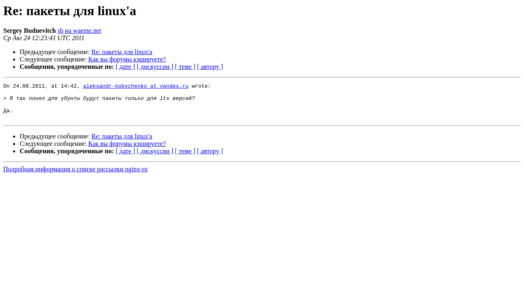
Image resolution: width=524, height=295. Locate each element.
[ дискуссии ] (155, 66)
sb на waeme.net (79, 30)
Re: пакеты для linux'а (121, 51)
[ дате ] (125, 66)
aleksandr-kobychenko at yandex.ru (135, 87)
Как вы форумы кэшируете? (127, 59)
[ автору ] (210, 66)
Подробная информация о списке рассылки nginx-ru (75, 176)
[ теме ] (185, 66)
